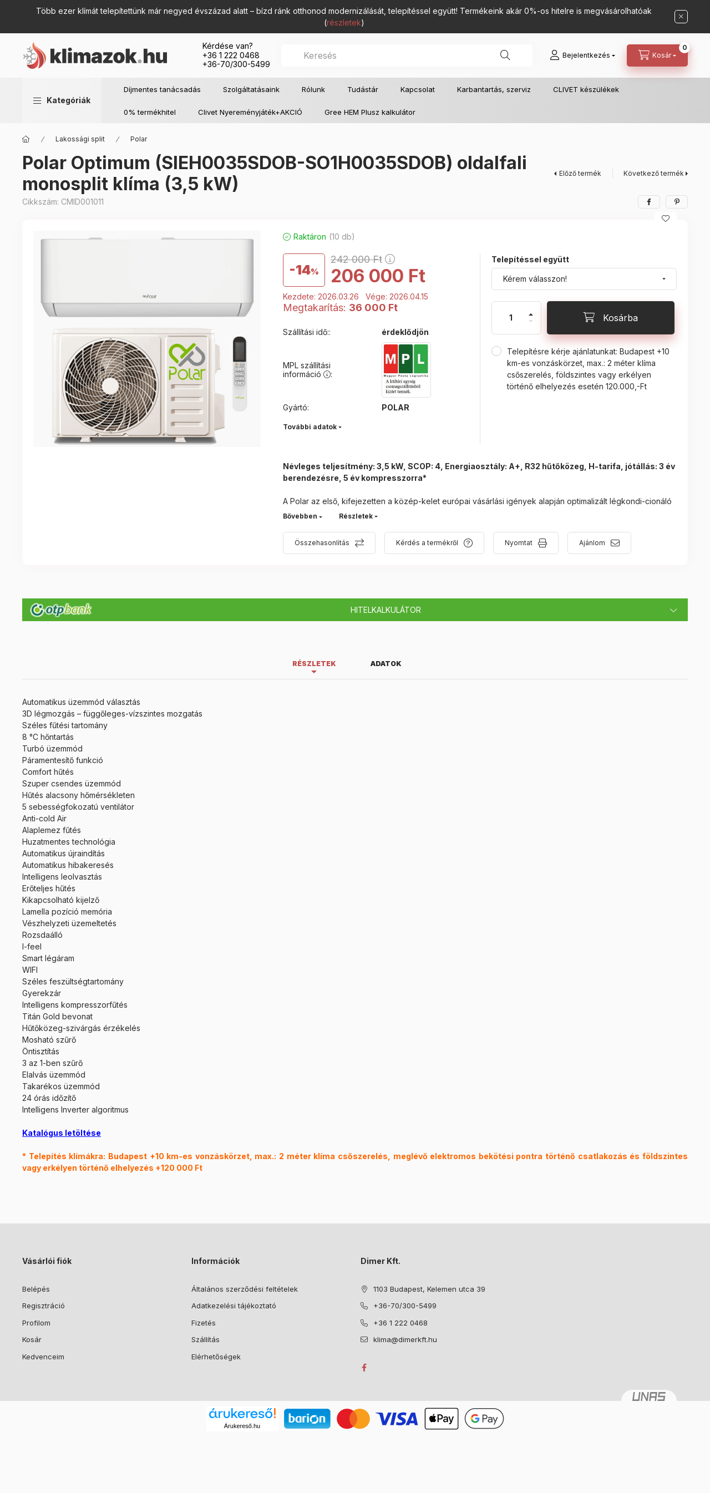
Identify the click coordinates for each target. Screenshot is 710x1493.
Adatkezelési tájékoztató (233, 1305)
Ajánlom (592, 543)
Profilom (36, 1322)
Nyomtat (518, 543)
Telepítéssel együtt (530, 259)
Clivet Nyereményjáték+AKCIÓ (250, 112)
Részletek (356, 516)
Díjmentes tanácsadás (162, 89)
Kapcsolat (417, 89)
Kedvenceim (43, 1356)
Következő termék (653, 173)
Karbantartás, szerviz (494, 89)
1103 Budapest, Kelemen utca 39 (429, 1288)
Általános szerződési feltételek (244, 1288)
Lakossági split (80, 139)
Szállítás (205, 1339)
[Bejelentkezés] (582, 55)
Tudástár (362, 89)
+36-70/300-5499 (236, 64)
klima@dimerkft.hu (405, 1339)
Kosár (32, 1339)
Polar (138, 139)
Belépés (36, 1288)
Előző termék (580, 173)
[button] (62, 100)
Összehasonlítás (322, 543)
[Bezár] (681, 16)
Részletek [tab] (314, 663)
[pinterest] (677, 202)
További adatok (310, 427)
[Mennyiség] (511, 318)
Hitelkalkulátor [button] (386, 610)
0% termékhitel (150, 112)
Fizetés (203, 1322)
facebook (364, 1368)
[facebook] (649, 202)
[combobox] (406, 55)
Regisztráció (43, 1305)
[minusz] (530, 326)
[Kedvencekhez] (666, 218)
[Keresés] (505, 55)
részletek (344, 22)
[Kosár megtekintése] (657, 55)
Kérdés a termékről (427, 543)
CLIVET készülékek (586, 89)
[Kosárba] (610, 317)
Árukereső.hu (242, 1426)
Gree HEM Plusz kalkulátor (369, 112)
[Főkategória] (26, 139)
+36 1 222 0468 (231, 55)
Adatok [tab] (386, 663)
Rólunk (313, 89)
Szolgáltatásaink (251, 89)
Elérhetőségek (216, 1356)
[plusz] (530, 310)
